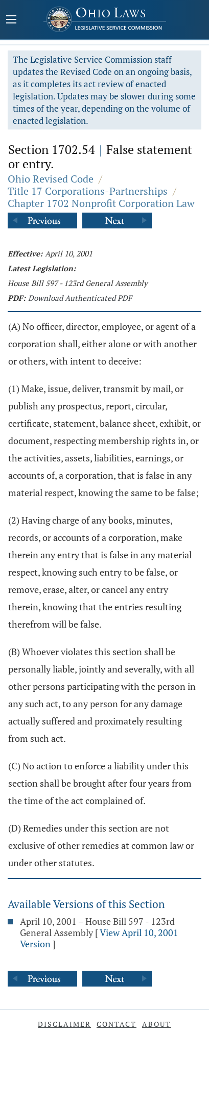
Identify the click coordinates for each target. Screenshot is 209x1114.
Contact (116, 1024)
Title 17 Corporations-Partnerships (88, 191)
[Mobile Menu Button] (11, 20)
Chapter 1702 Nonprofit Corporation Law (101, 203)
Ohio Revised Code (51, 179)
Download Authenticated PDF (80, 298)
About (156, 1024)
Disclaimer (64, 1024)
